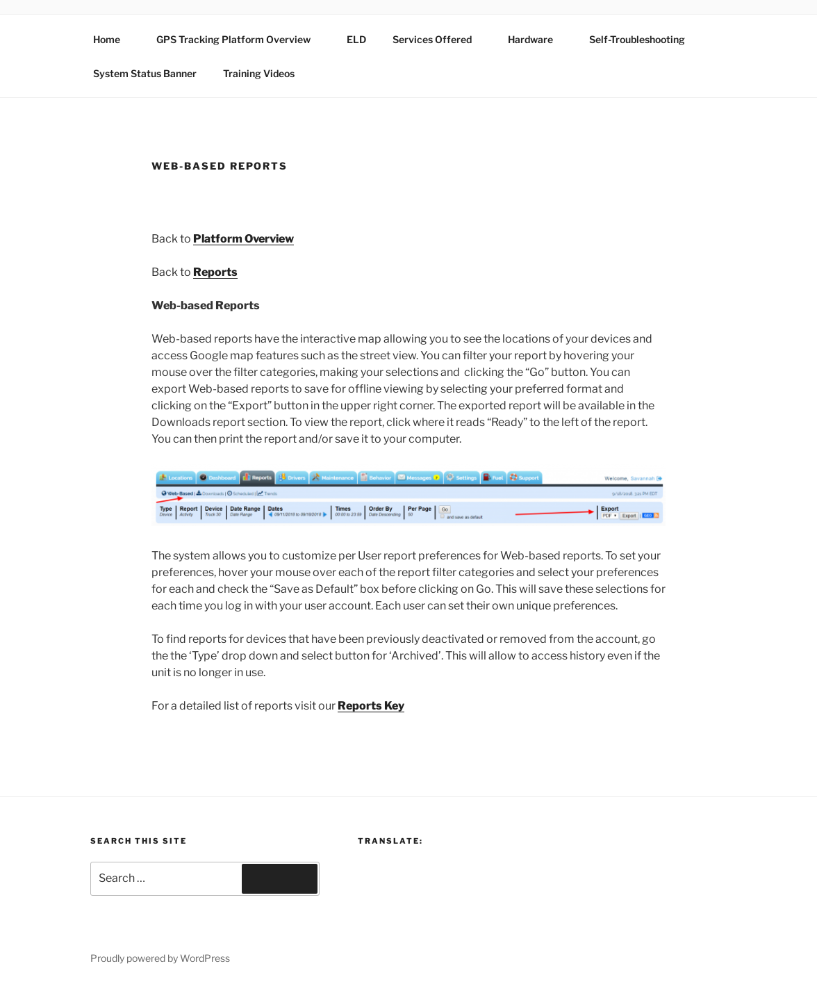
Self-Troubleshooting (637, 39)
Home (113, 39)
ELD (356, 39)
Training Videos (259, 73)
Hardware (537, 39)
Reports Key (371, 705)
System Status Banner (145, 73)
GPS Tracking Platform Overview (240, 39)
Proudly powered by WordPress (160, 958)
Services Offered (439, 39)
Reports (215, 272)
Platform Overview (243, 238)
